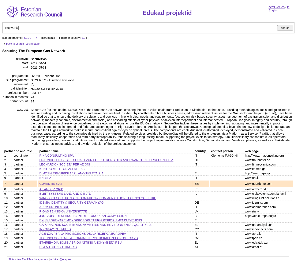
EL (83, 37)
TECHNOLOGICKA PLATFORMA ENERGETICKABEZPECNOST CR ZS (88, 238)
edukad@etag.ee (60, 259)
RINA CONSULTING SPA (56, 155)
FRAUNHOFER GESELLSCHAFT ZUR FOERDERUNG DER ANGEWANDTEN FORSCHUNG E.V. (106, 160)
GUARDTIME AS (50, 183)
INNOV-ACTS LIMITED (55, 229)
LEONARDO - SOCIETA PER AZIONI (64, 164)
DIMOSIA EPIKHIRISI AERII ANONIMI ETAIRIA (71, 173)
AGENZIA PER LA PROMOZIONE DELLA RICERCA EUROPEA (82, 233)
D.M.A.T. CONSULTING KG (58, 247)
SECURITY (31, 37)
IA (57, 37)
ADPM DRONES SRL (54, 207)
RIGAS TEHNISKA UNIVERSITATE (63, 211)
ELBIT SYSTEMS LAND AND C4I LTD (65, 193)
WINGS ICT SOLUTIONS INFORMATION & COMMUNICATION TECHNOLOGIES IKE (97, 198)
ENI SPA (45, 177)
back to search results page (23, 43)
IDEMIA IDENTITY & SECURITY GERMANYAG (71, 202)
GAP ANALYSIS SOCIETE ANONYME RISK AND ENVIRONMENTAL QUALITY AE (95, 224)
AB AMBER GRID (51, 189)
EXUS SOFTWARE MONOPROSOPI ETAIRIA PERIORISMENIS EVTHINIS (90, 220)
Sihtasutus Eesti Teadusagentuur (28, 259)
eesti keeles (277, 7)
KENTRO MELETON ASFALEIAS (62, 169)
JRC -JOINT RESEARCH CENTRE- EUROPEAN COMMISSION (83, 216)
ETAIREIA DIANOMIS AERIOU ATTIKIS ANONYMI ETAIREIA (80, 242)
